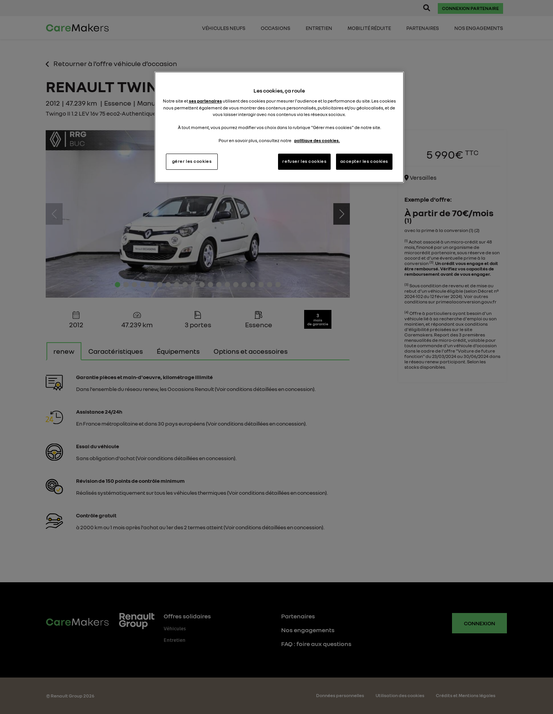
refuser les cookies (304, 161)
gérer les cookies (192, 161)
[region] (279, 127)
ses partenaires (205, 101)
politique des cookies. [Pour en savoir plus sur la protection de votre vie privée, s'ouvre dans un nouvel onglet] (317, 140)
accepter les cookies (364, 161)
